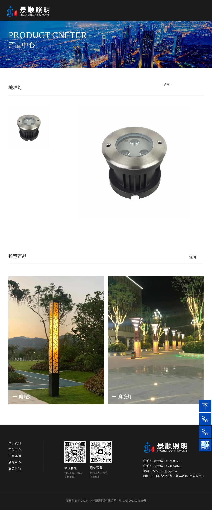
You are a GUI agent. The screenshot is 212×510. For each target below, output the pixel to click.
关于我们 (14, 443)
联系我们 (14, 469)
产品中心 (14, 449)
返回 (192, 257)
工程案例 (14, 456)
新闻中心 (14, 462)
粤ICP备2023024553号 (132, 500)
